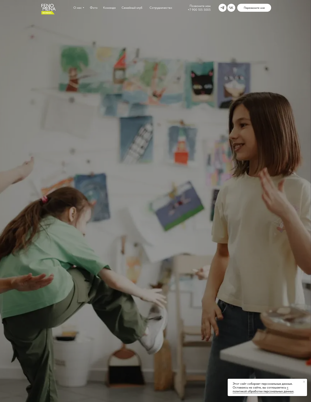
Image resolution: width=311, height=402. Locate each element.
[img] (223, 8)
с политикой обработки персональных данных (263, 389)
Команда (109, 8)
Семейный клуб (132, 8)
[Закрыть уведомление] (304, 382)
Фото (94, 8)
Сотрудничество (161, 8)
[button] (254, 8)
